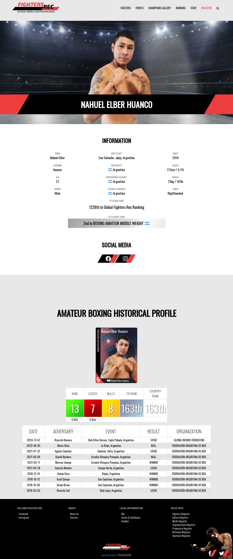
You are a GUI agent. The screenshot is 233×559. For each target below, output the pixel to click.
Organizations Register (183, 525)
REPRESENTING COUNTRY (116, 177)
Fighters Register (181, 514)
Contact (74, 517)
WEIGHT (175, 177)
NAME (57, 153)
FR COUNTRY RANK (116, 217)
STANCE (175, 189)
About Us (74, 514)
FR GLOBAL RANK (116, 200)
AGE (57, 177)
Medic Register (179, 521)
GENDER (57, 189)
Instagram (24, 517)
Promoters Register (182, 528)
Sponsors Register (181, 536)
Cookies (125, 521)
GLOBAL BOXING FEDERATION (189, 440)
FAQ (123, 514)
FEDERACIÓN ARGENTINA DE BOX (189, 446)
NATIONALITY (116, 165)
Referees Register (181, 532)
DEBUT (175, 153)
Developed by (116, 555)
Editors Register (180, 517)
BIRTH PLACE (116, 153)
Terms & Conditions (130, 517)
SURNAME (58, 165)
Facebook (23, 514)
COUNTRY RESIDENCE (116, 189)
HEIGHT (175, 165)
